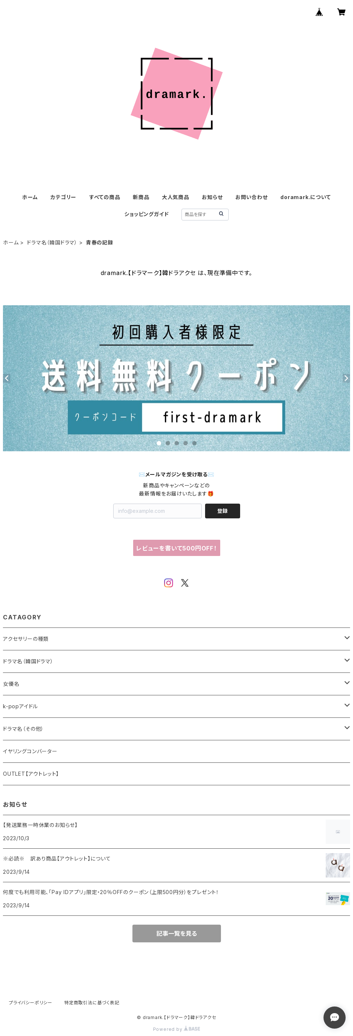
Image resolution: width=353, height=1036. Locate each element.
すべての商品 (104, 197)
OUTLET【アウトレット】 (31, 774)
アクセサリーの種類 (26, 639)
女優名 (11, 684)
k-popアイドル (20, 706)
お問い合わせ (251, 197)
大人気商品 (175, 197)
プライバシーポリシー (30, 1002)
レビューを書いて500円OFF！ (176, 548)
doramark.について (305, 197)
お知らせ (212, 197)
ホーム (30, 197)
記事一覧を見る (176, 933)
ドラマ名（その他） (23, 729)
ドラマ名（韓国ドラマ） (52, 242)
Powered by (176, 1029)
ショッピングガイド (146, 214)
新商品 (141, 197)
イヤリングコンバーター (30, 751)
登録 (222, 511)
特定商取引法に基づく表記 (92, 1002)
